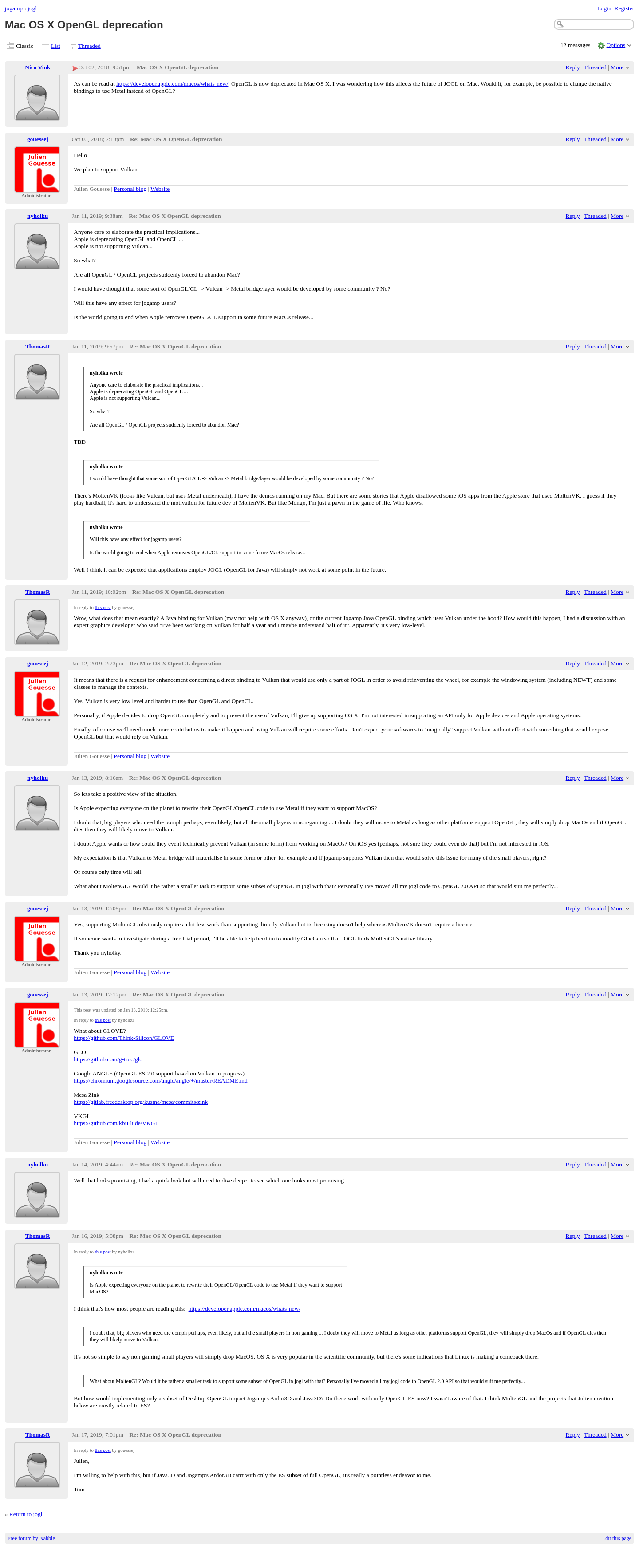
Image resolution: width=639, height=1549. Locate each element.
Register (624, 8)
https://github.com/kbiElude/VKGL (116, 1123)
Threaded (89, 46)
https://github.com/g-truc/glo (108, 1059)
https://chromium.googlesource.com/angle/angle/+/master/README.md (161, 1080)
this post (103, 607)
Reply (573, 67)
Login (604, 8)
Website (160, 189)
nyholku (37, 216)
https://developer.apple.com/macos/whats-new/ (172, 83)
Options (616, 45)
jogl (32, 8)
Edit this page (616, 1538)
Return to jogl (26, 1514)
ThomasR (37, 346)
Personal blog (130, 189)
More (617, 67)
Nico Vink (37, 67)
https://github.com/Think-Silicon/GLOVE (124, 1038)
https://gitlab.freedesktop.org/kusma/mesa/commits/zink (141, 1102)
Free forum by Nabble (31, 1538)
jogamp (14, 8)
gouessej (37, 139)
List (55, 46)
